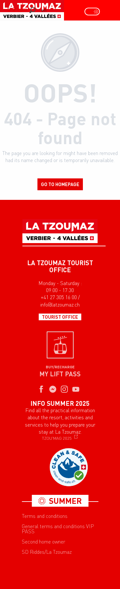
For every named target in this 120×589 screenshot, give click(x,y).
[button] (32, 10)
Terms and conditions (45, 516)
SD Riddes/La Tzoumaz (47, 552)
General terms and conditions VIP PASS (58, 529)
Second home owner (43, 541)
